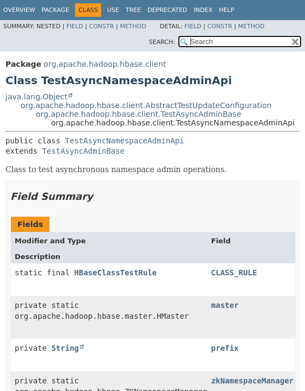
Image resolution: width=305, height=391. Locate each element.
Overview (19, 10)
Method (133, 26)
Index (203, 10)
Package (56, 10)
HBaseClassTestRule (115, 272)
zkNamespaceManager (252, 380)
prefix (225, 348)
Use (113, 10)
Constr (101, 26)
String (65, 348)
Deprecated (167, 10)
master (225, 305)
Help (226, 10)
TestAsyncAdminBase (83, 151)
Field (74, 26)
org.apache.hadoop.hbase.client (104, 64)
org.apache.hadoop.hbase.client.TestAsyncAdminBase (138, 114)
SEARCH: (162, 42)
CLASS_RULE (234, 272)
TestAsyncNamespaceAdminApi (124, 140)
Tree (133, 10)
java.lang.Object (36, 96)
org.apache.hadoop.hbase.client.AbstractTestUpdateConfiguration (146, 105)
